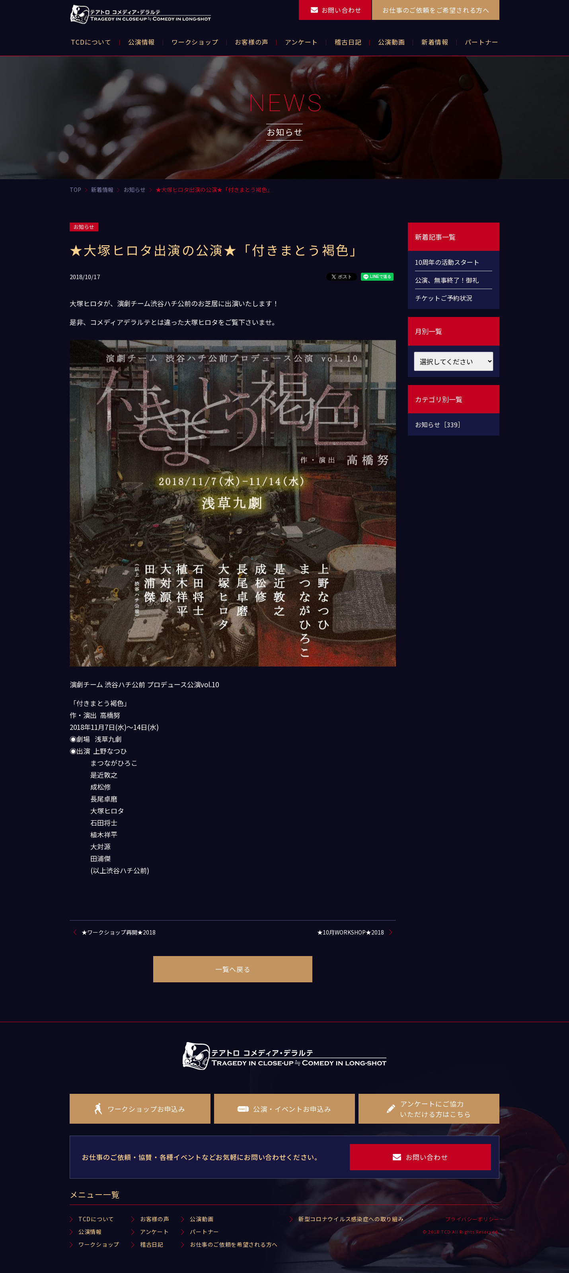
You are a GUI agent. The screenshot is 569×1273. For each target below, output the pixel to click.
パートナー (204, 1232)
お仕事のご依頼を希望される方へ (234, 1244)
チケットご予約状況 (443, 298)
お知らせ (84, 227)
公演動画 (201, 1219)
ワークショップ (98, 1244)
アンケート (154, 1232)
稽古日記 (152, 1244)
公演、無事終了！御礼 (447, 280)
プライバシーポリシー (472, 1219)
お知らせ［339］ (439, 424)
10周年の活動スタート (447, 262)
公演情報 (90, 1232)
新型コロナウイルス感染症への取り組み (351, 1219)
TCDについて (96, 1219)
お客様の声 (155, 1219)
